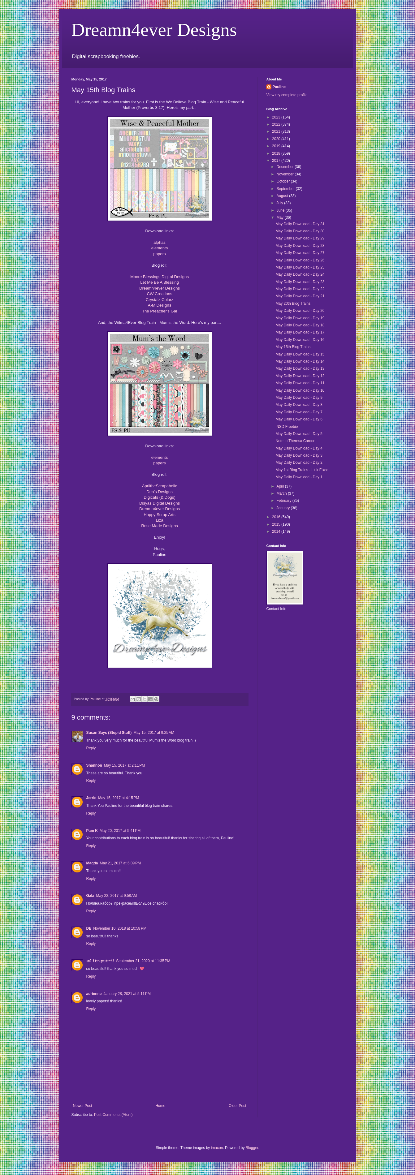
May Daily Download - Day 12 (299, 376)
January (283, 508)
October (283, 181)
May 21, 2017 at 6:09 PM (120, 863)
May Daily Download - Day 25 (299, 267)
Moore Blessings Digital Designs (159, 276)
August (282, 196)
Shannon (94, 765)
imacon (217, 1148)
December (285, 167)
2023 (276, 117)
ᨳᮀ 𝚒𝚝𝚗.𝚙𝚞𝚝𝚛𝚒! (100, 961)
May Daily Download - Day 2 (298, 462)
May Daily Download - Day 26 (299, 260)
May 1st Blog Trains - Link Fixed (301, 470)
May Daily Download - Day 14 (299, 361)
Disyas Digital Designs (159, 503)
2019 (276, 146)
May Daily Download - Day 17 (299, 332)
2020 (276, 139)
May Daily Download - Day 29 (299, 238)
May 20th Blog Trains (292, 303)
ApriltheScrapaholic (159, 486)
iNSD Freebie (286, 426)
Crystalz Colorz (159, 299)
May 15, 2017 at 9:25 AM (153, 732)
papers (159, 254)
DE (89, 928)
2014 (276, 531)
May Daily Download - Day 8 (298, 404)
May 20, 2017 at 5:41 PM (120, 831)
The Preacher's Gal (159, 311)
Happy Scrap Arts (159, 514)
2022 (276, 124)
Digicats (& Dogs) (159, 497)
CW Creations (159, 293)
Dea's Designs (159, 491)
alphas (159, 242)
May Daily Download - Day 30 (299, 231)
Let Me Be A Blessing (159, 282)
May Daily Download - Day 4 (298, 448)
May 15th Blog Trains (292, 347)
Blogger (252, 1148)
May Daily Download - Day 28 (299, 245)
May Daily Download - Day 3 (298, 455)
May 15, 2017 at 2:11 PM (124, 765)
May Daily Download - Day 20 (299, 310)
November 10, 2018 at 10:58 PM (119, 928)
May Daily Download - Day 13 (299, 368)
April (280, 486)
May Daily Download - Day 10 (299, 390)
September (286, 189)
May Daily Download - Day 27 (299, 253)
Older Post (237, 1106)
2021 (276, 131)
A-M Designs (159, 305)
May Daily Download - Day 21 (299, 296)
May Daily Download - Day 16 (299, 340)
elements (159, 248)
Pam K (92, 831)
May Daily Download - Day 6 (298, 419)
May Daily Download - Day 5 (298, 434)
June (280, 210)
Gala (90, 895)
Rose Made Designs (159, 525)
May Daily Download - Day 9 (298, 397)
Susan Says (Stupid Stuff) (109, 732)
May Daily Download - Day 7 (298, 412)
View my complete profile (287, 95)
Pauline (279, 87)
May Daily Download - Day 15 (299, 354)
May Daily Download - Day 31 (299, 224)
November (285, 174)
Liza (159, 520)
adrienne (94, 994)
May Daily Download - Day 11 (299, 383)
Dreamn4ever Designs (154, 29)
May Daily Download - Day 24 (299, 274)
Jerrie (91, 798)
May (280, 217)
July (280, 203)
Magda (92, 863)
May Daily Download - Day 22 (299, 289)
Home (160, 1106)
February (284, 500)
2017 (276, 160)
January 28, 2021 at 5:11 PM (127, 994)
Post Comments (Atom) (113, 1115)
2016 (276, 517)
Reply (91, 748)
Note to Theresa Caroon (295, 441)
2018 (276, 153)
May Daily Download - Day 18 (299, 325)
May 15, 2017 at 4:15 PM (118, 798)
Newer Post (82, 1106)
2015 (276, 524)
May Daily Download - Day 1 (298, 477)
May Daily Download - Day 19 (299, 318)
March (282, 493)
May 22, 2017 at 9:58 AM (116, 895)
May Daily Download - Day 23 (299, 282)
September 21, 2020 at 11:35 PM (143, 961)
